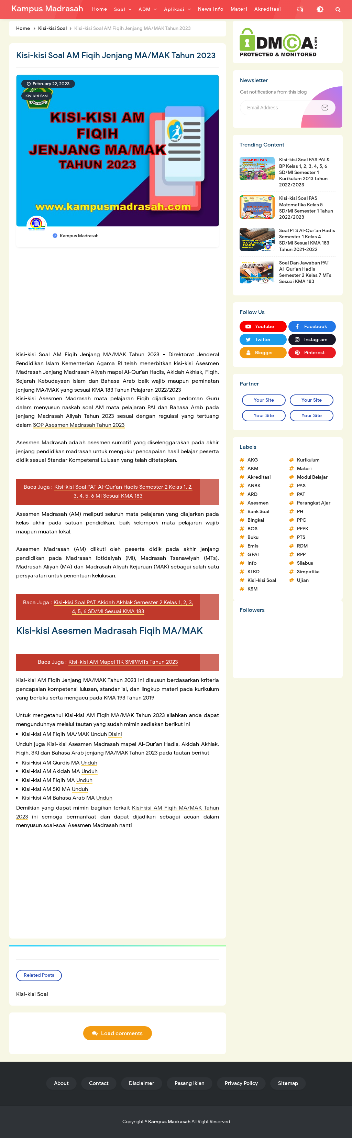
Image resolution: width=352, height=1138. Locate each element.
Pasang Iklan (190, 1083)
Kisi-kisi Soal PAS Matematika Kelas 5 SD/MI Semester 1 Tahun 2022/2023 (306, 207)
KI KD (254, 572)
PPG (302, 520)
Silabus (305, 563)
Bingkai (256, 520)
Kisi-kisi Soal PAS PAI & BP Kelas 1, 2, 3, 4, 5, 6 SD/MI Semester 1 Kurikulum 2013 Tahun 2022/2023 (304, 172)
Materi (304, 469)
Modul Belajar (312, 477)
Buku (253, 537)
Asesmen (258, 503)
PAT (301, 494)
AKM (253, 469)
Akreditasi (259, 477)
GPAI (253, 554)
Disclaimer (141, 1083)
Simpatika (308, 572)
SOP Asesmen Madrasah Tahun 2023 (79, 425)
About (61, 1083)
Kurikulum (308, 460)
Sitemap (288, 1083)
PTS (301, 537)
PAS (301, 486)
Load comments (122, 1033)
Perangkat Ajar (314, 503)
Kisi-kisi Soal (36, 96)
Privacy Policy (241, 1083)
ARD (252, 494)
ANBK (254, 486)
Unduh (89, 762)
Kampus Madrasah (169, 1122)
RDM (302, 546)
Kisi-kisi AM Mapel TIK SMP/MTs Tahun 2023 (123, 662)
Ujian (303, 580)
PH (300, 511)
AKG (253, 460)
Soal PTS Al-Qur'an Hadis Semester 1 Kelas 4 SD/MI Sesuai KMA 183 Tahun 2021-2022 (307, 240)
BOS (252, 529)
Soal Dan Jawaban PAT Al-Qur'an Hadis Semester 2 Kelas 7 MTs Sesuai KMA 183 (305, 272)
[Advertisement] (117, 302)
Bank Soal (258, 511)
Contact (99, 1083)
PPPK (302, 529)
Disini (115, 734)
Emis (253, 546)
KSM (252, 589)
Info (252, 563)
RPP (301, 554)
